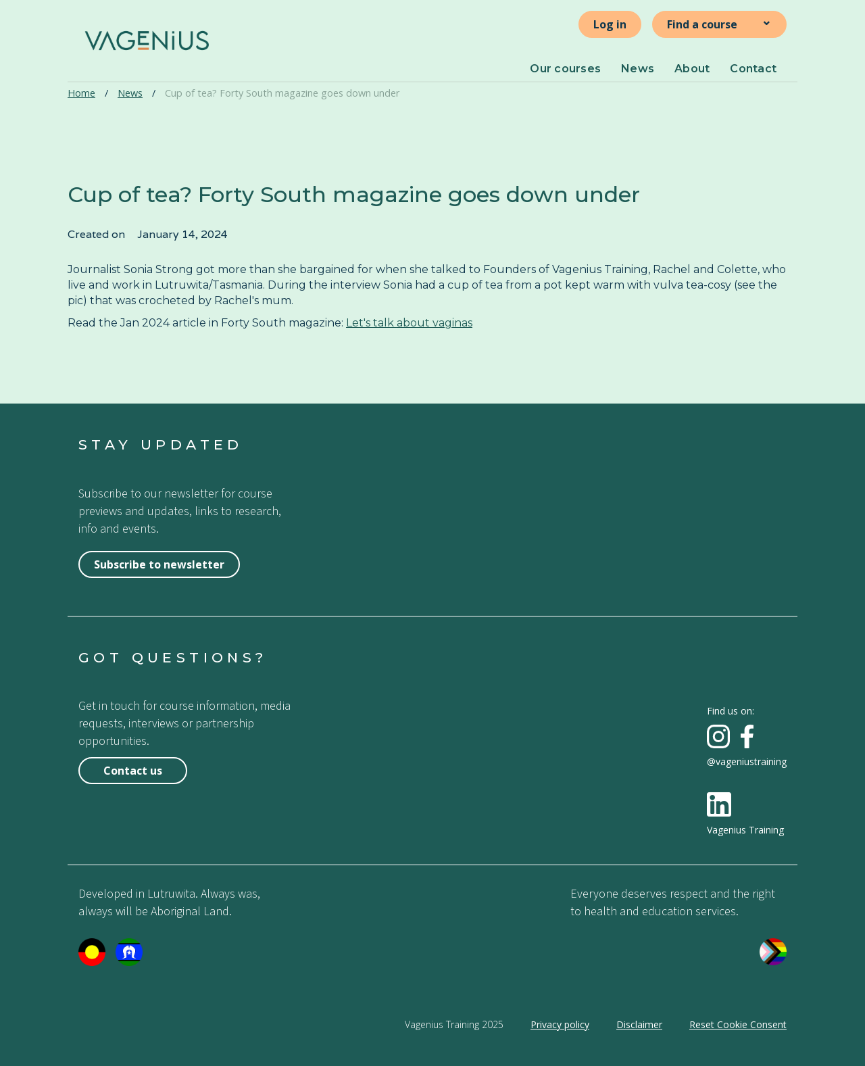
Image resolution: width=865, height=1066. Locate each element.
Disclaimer (639, 1024)
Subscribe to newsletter (159, 564)
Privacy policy (559, 1024)
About (692, 68)
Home (81, 93)
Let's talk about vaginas (409, 322)
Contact (753, 68)
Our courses (565, 68)
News (637, 68)
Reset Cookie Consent (738, 1024)
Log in (609, 24)
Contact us (132, 770)
